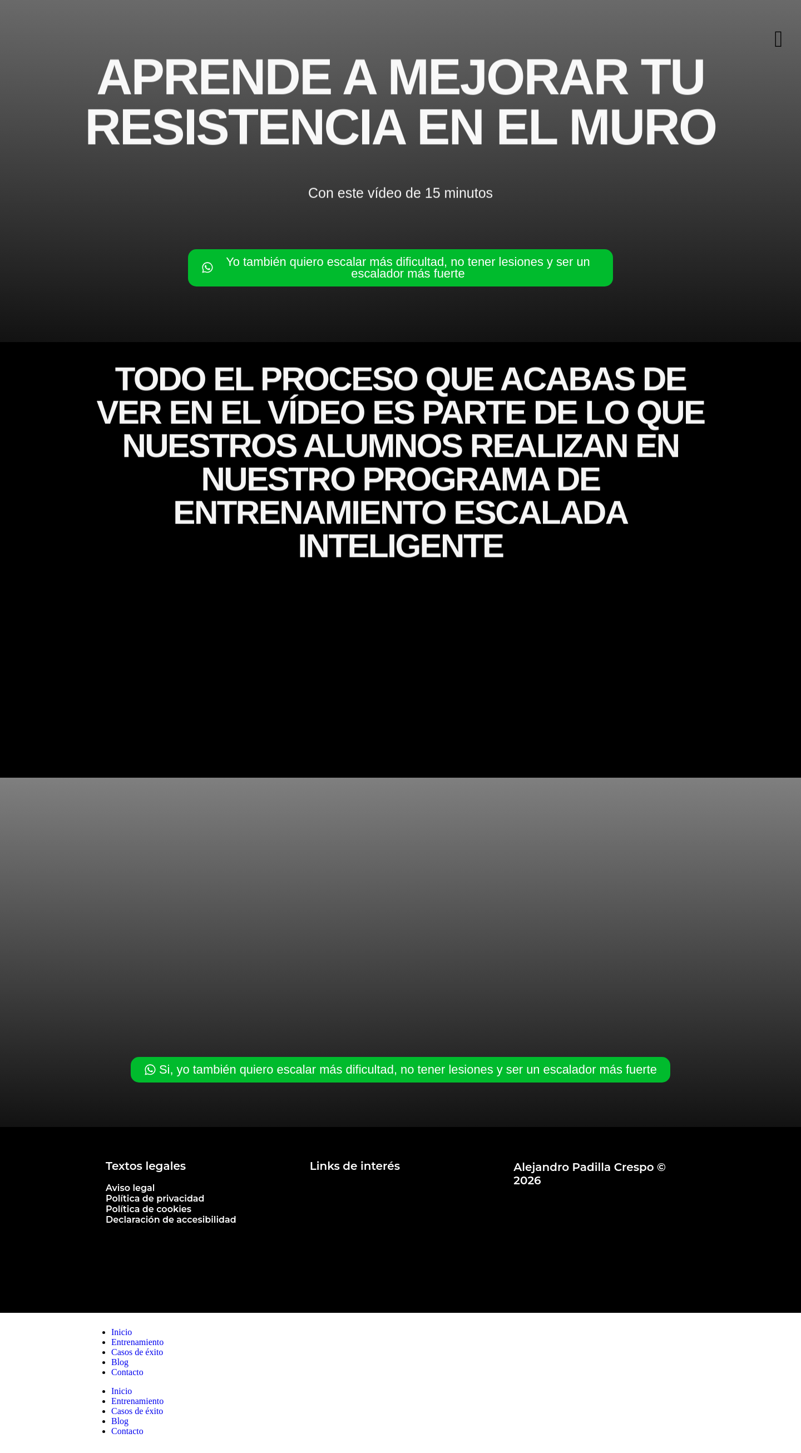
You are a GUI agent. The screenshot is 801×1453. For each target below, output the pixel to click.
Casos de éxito (137, 1354)
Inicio (121, 1334)
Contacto (127, 1374)
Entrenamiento (137, 1344)
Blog (119, 1364)
